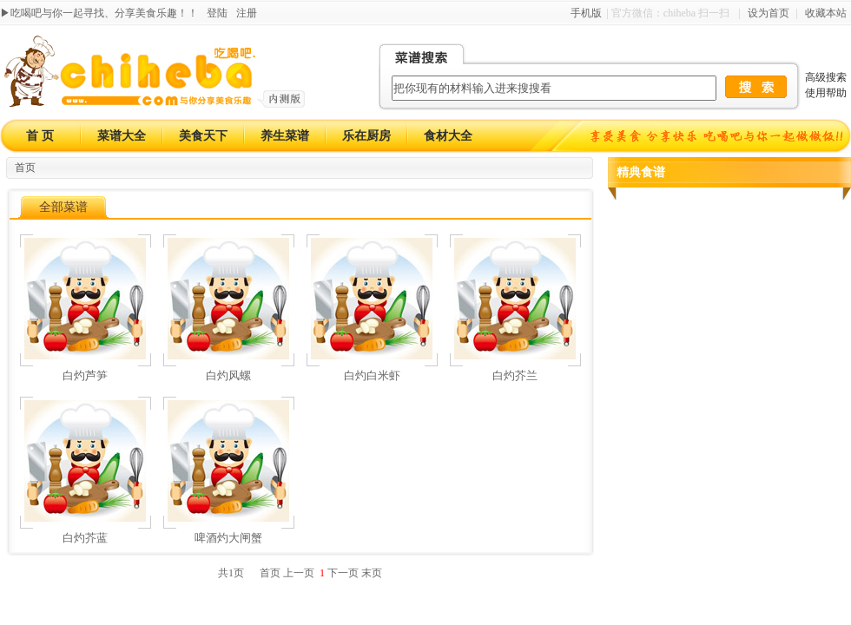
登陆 (217, 13)
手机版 (586, 13)
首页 (25, 167)
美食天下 (203, 135)
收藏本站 (826, 13)
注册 (246, 13)
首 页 (40, 135)
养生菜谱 (285, 135)
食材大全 (448, 135)
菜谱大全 (121, 135)
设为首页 (768, 13)
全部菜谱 (63, 207)
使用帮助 (826, 93)
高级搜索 (826, 77)
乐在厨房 (366, 135)
